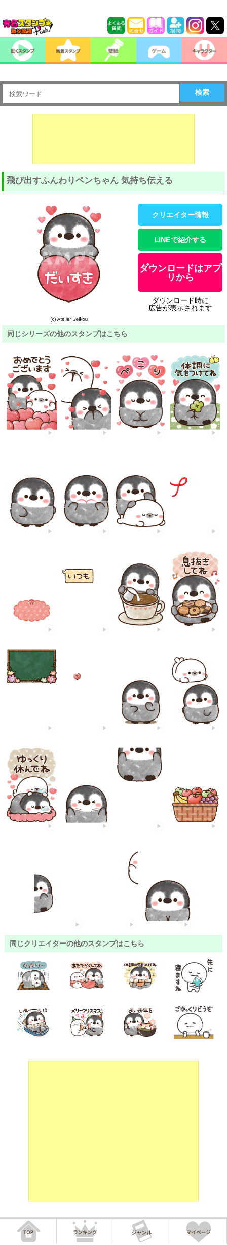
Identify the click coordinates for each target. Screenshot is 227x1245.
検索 (202, 92)
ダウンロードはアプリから (180, 272)
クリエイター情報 (180, 215)
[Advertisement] (113, 139)
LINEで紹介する (180, 240)
